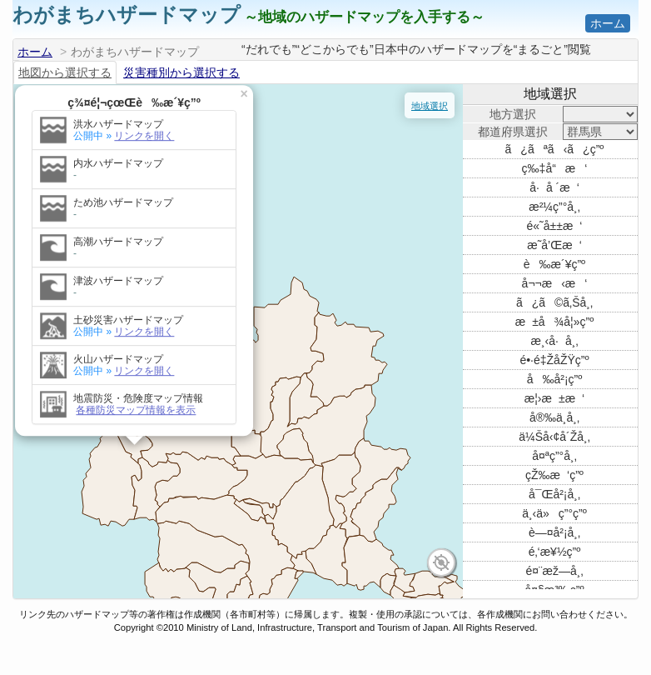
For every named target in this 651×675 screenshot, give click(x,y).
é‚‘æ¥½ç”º (555, 551)
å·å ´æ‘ (554, 187)
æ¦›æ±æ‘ (554, 398)
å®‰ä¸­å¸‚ (554, 417)
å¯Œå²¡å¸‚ (554, 494)
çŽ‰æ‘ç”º (554, 475)
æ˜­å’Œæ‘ (554, 245)
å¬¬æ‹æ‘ (555, 283)
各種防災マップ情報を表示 (101, 360)
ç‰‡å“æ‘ (555, 168)
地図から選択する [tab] (65, 72)
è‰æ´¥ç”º (554, 264)
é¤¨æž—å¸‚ (554, 571)
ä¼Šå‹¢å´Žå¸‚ (554, 436)
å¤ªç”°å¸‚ (554, 455)
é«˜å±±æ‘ (555, 225)
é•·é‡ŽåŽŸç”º (554, 360)
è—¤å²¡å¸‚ (554, 532)
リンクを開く (109, 86)
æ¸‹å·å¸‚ (554, 341)
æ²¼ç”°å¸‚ (554, 206)
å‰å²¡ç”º (555, 379)
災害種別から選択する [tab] (181, 72)
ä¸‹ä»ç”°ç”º (554, 513)
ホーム (607, 23)
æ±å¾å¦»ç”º (554, 321)
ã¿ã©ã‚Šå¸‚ (554, 302)
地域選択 (429, 106)
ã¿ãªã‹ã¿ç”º (554, 149)
